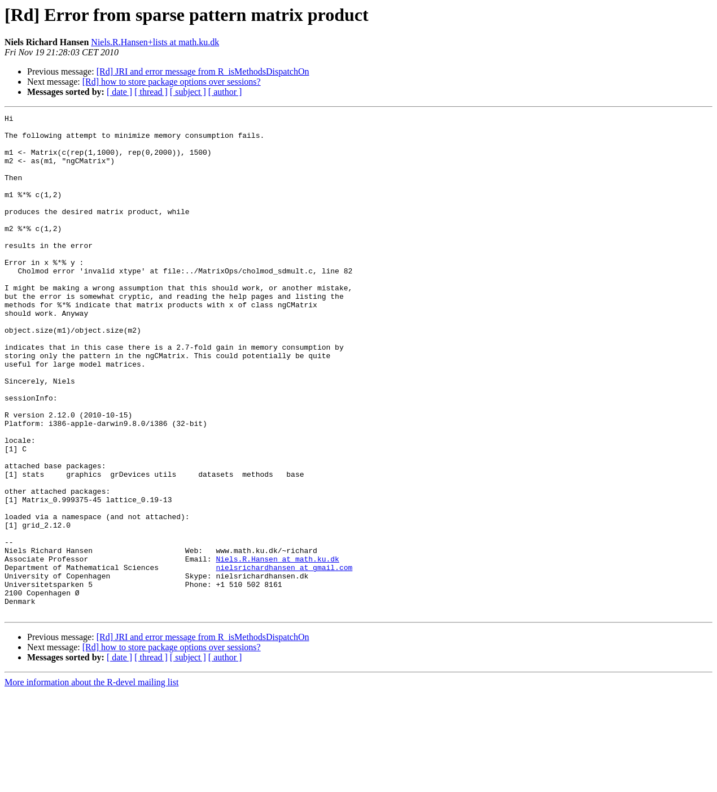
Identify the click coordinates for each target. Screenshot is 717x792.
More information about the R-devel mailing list (91, 782)
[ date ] (119, 92)
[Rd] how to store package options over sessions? (171, 81)
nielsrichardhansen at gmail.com (284, 659)
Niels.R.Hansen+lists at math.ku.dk (155, 42)
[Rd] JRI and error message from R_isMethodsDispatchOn (203, 71)
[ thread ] (151, 92)
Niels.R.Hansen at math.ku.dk (277, 648)
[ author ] (225, 92)
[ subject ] (188, 92)
